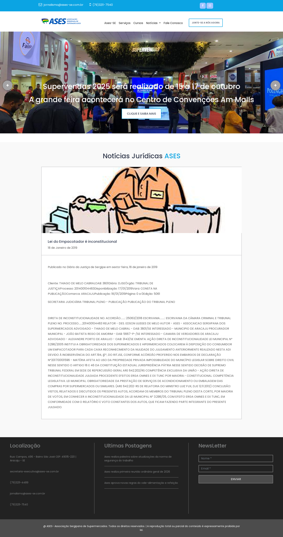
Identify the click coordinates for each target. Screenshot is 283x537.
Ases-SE (110, 23)
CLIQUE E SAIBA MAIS (141, 114)
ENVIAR (236, 479)
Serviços (125, 23)
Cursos (139, 23)
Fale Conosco (174, 23)
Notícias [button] (154, 23)
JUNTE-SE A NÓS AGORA (206, 22)
